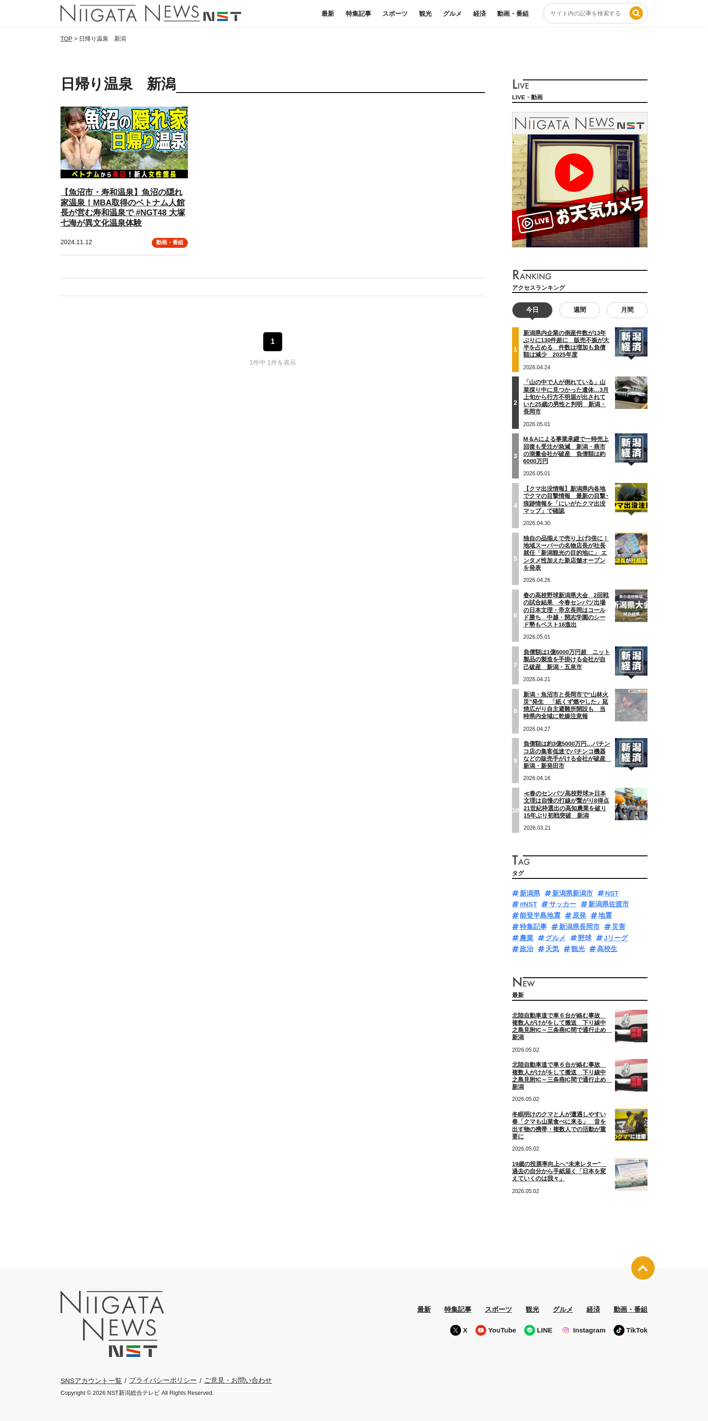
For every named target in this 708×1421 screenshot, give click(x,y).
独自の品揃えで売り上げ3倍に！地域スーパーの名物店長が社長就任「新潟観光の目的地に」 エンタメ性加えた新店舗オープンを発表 (566, 553)
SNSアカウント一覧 (91, 1380)
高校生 (607, 948)
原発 (579, 915)
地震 (605, 915)
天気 (552, 948)
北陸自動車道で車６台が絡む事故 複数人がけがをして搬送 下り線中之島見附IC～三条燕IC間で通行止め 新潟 (562, 1026)
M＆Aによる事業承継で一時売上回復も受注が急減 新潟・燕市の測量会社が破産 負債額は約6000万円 (566, 450)
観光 (425, 13)
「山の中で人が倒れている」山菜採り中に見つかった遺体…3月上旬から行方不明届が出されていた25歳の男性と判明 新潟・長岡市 (566, 397)
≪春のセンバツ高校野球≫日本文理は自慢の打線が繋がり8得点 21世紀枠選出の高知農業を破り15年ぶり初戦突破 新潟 (566, 804)
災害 (618, 926)
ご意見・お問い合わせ (238, 1380)
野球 (585, 938)
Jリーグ (616, 938)
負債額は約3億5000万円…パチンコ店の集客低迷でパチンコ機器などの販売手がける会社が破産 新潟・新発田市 (567, 754)
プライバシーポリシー (163, 1380)
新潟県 (530, 893)
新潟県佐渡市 (608, 904)
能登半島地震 (540, 915)
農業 (526, 938)
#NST (528, 904)
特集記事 (358, 13)
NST (612, 893)
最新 (327, 13)
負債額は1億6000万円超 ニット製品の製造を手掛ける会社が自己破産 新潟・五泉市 (566, 659)
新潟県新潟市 (572, 893)
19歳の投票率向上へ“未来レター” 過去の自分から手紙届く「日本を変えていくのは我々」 (559, 1171)
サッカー (562, 904)
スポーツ (395, 13)
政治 (526, 948)
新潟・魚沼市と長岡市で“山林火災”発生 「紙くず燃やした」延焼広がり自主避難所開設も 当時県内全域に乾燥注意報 (566, 705)
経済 (479, 13)
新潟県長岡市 (579, 926)
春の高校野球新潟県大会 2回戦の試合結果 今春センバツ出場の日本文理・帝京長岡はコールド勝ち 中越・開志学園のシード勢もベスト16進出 (566, 610)
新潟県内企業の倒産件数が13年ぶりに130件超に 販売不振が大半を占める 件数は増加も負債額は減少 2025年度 (566, 344)
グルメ (452, 13)
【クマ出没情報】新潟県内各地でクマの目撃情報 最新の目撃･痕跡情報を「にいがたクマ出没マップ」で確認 (566, 499)
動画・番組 (513, 13)
